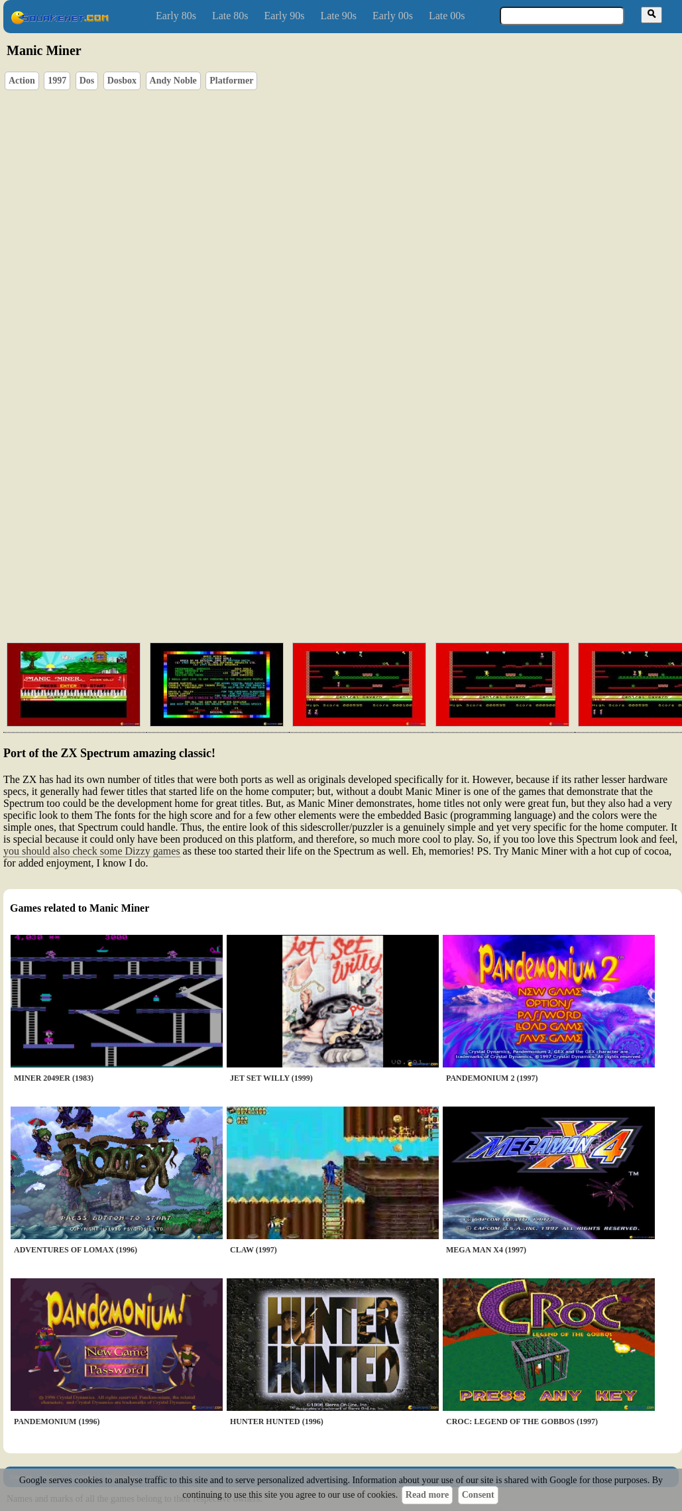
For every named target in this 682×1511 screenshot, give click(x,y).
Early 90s (284, 15)
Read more (427, 1495)
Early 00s (392, 15)
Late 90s (338, 15)
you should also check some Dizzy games (91, 851)
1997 (57, 81)
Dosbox (122, 81)
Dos (87, 81)
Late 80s (230, 15)
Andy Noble (173, 81)
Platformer (231, 81)
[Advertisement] (311, 530)
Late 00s (447, 15)
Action (22, 81)
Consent (478, 1495)
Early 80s (176, 15)
